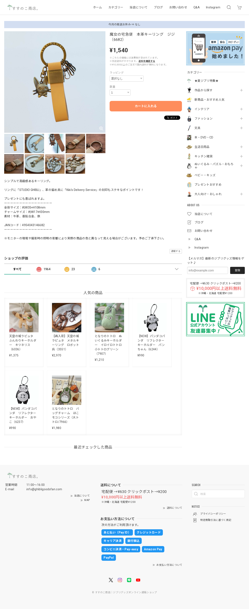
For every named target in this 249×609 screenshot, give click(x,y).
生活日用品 (202, 147)
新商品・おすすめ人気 (209, 99)
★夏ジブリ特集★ (207, 80)
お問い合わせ (178, 7)
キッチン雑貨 (204, 156)
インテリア (202, 109)
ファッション (204, 118)
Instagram (213, 7)
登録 (237, 270)
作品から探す (204, 90)
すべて (17, 269)
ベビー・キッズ (205, 175)
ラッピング (117, 72)
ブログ (158, 7)
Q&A (196, 7)
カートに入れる (146, 106)
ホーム (97, 7)
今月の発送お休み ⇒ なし (124, 24)
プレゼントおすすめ (208, 184)
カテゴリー (115, 7)
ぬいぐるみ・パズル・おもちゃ (214, 165)
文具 (198, 128)
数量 (112, 86)
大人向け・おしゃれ (208, 194)
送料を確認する (147, 61)
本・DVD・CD (204, 137)
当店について (139, 7)
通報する (175, 251)
